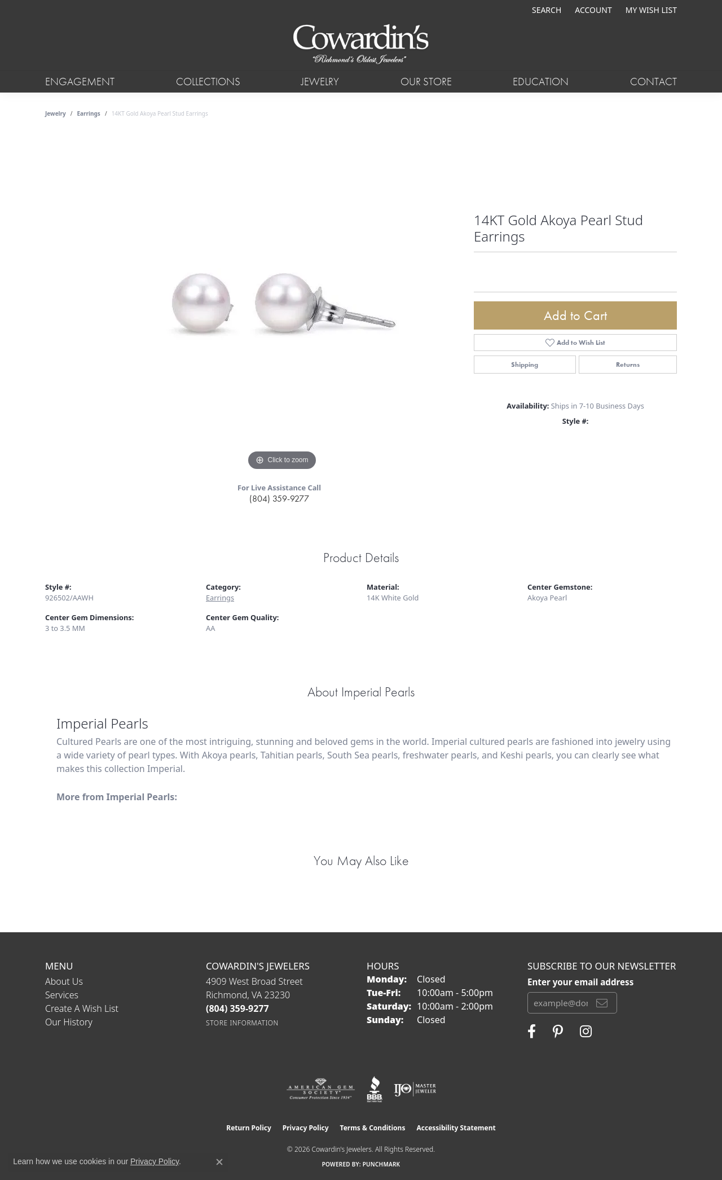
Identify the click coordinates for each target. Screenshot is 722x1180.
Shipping (524, 364)
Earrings (88, 113)
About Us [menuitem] (64, 981)
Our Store (426, 81)
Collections (208, 81)
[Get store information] (242, 1023)
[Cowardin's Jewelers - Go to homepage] (361, 45)
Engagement (80, 81)
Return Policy (248, 1128)
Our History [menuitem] (69, 1022)
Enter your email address (580, 982)
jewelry (55, 113)
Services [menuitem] (61, 995)
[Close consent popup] (219, 1162)
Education (541, 81)
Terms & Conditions (373, 1128)
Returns (628, 364)
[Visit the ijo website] (415, 1089)
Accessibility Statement (455, 1128)
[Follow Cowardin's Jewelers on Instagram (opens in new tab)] (585, 1031)
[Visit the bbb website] (374, 1089)
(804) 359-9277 (279, 499)
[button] (545, 10)
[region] (282, 304)
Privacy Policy (306, 1128)
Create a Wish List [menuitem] (81, 1008)
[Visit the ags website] (320, 1089)
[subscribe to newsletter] (602, 1003)
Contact (653, 81)
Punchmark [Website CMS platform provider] (381, 1164)
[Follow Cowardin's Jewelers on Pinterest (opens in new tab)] (558, 1031)
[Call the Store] (237, 1008)
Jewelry (320, 81)
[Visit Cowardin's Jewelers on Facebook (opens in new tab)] (532, 1031)
